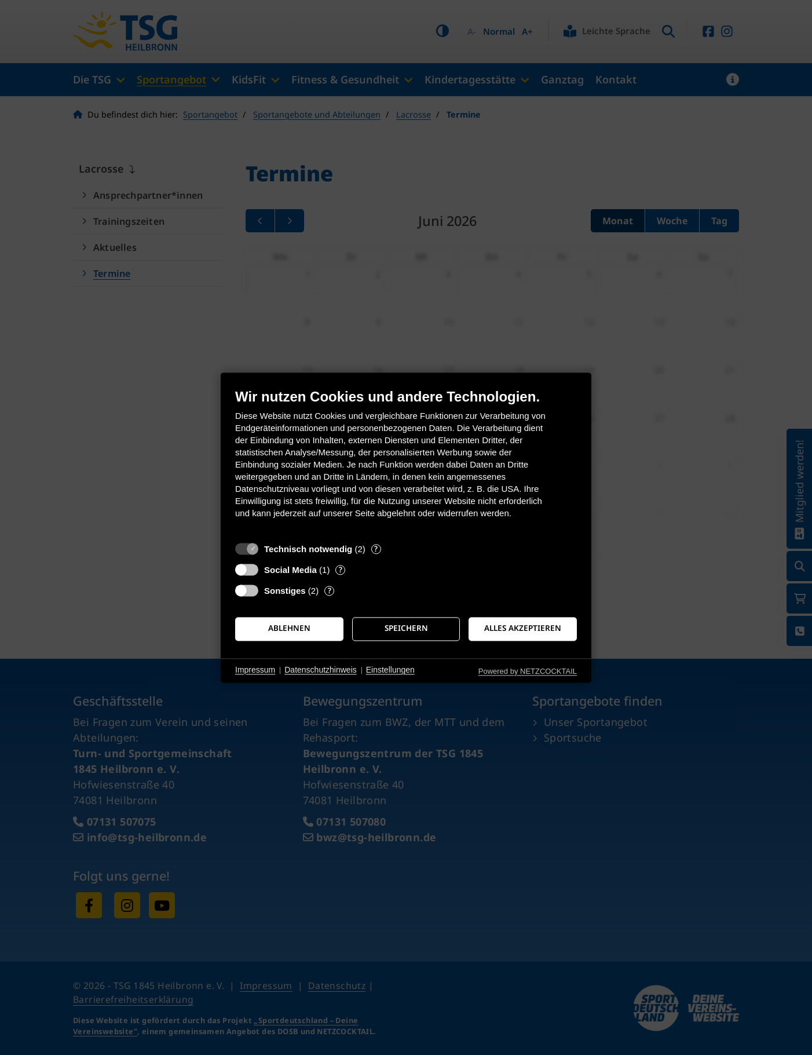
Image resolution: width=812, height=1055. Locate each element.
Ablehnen (289, 628)
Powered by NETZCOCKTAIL (527, 671)
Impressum (255, 670)
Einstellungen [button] (390, 670)
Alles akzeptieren (522, 628)
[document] (406, 462)
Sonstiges (285, 591)
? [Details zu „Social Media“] (340, 570)
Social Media (290, 570)
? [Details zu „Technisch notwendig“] (376, 549)
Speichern (406, 628)
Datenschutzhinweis (320, 670)
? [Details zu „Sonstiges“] (329, 591)
